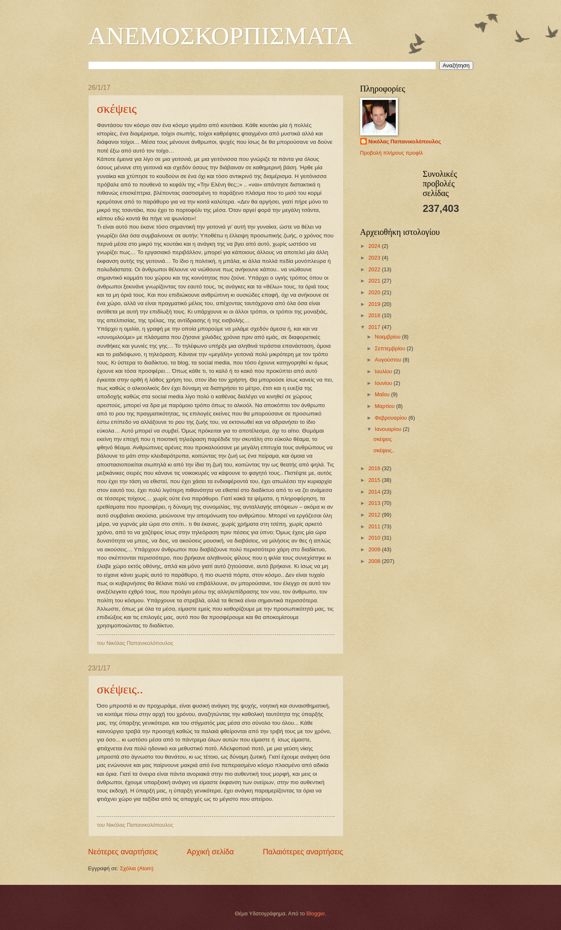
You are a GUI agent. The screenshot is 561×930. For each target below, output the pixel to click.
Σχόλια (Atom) (137, 868)
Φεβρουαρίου (391, 418)
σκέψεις (117, 108)
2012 (375, 515)
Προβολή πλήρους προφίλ (391, 153)
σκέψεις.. (120, 689)
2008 (375, 561)
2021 (375, 281)
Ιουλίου (384, 371)
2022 (375, 269)
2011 (375, 526)
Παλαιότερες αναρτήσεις (303, 852)
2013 (375, 503)
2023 (375, 258)
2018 (375, 315)
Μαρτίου (385, 406)
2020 (375, 292)
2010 (375, 538)
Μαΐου (383, 394)
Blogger (315, 913)
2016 (375, 468)
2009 (375, 549)
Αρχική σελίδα (210, 852)
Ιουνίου (384, 383)
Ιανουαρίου (389, 429)
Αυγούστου (389, 360)
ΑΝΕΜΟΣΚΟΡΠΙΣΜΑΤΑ (221, 36)
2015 (375, 480)
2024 (375, 246)
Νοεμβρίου (388, 337)
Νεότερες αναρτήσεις (123, 852)
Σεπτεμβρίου (391, 348)
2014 (375, 492)
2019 (375, 304)
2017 (375, 327)
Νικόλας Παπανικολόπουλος (405, 141)
